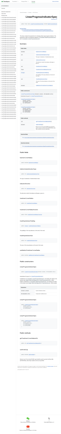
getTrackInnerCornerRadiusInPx (43, 121)
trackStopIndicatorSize (41, 79)
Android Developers (23, 12)
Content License (50, 366)
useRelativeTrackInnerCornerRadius (44, 85)
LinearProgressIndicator (37, 96)
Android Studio (55, 1)
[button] (8, 17)
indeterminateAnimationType (42, 54)
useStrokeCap (39, 124)
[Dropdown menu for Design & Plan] (28, 1)
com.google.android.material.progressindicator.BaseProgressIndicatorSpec (36, 29)
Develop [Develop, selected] (33, 1)
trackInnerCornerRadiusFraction (43, 69)
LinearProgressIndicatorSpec (36, 23)
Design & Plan (24, 1)
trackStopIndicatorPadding (42, 72)
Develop (29, 12)
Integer (23, 72)
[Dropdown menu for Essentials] (18, 1)
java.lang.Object (23, 28)
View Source (53, 19)
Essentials (14, 1)
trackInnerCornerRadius (41, 66)
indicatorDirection (40, 60)
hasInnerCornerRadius (41, 51)
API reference (5, 5)
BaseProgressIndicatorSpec (54, 23)
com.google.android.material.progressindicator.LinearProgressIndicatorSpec (38, 30)
